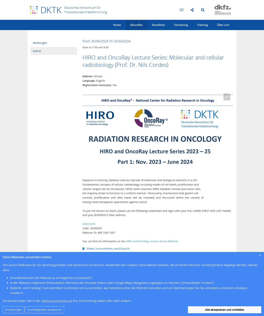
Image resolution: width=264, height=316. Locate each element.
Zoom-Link (88, 224)
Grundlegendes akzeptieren (44, 309)
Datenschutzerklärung (56, 301)
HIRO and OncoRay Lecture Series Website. (152, 241)
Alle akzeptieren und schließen (224, 309)
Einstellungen (13, 309)
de (181, 10)
